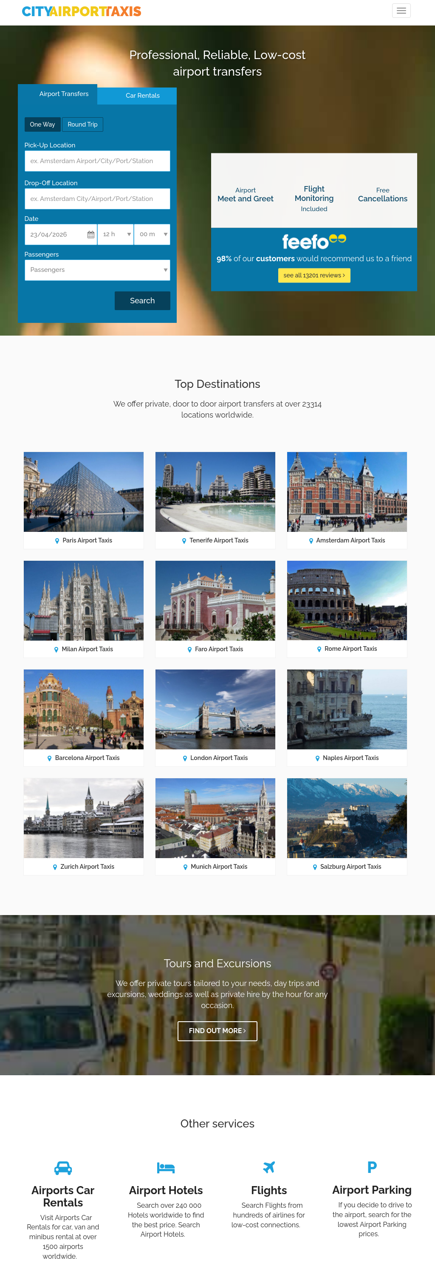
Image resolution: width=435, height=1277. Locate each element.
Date (32, 219)
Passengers (42, 254)
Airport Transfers (63, 94)
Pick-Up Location (50, 145)
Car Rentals (143, 95)
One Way (42, 124)
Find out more (217, 1031)
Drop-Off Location (51, 183)
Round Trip (82, 124)
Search (142, 300)
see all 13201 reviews (314, 275)
